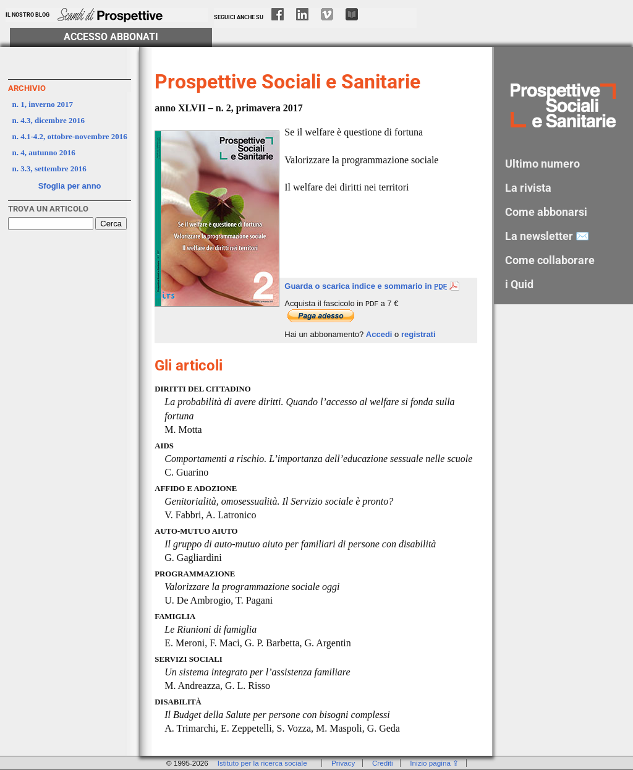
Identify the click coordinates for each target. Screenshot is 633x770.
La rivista (528, 187)
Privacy (343, 763)
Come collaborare (550, 260)
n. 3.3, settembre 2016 (49, 168)
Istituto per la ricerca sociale (262, 763)
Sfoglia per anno (69, 185)
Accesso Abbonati (111, 37)
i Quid (519, 284)
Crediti (382, 763)
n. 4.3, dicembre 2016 (48, 120)
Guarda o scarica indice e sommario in (371, 286)
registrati (418, 334)
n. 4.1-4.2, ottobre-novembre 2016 (69, 136)
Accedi (379, 334)
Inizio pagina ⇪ (434, 763)
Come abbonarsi (546, 211)
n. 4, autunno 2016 (43, 152)
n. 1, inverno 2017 (43, 104)
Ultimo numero (542, 163)
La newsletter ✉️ (547, 235)
